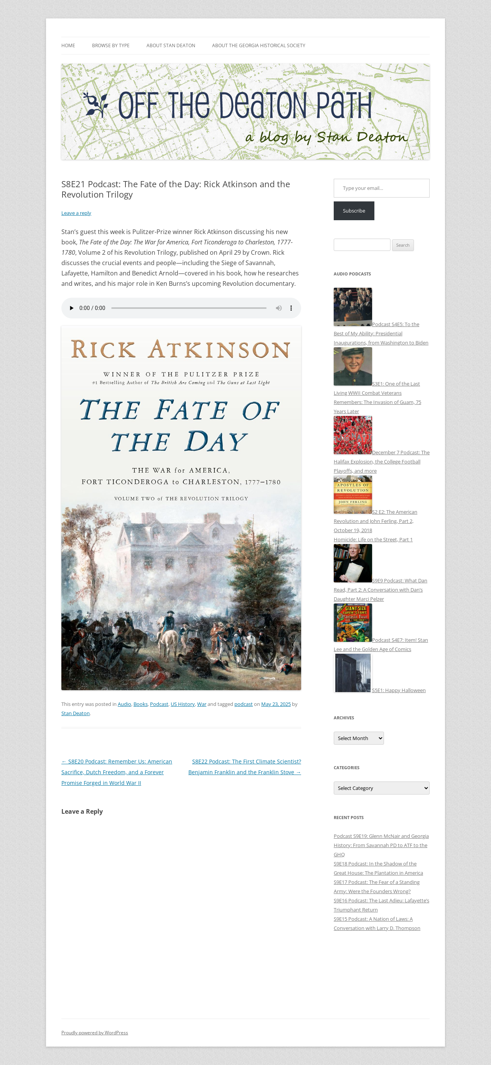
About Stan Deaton (171, 45)
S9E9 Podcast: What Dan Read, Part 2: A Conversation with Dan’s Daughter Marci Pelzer (380, 589)
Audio (124, 704)
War (201, 704)
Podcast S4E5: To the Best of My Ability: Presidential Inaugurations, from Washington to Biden (381, 333)
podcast (243, 704)
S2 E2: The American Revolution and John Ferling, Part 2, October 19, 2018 (375, 521)
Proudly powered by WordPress (94, 1032)
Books (140, 704)
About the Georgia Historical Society (258, 45)
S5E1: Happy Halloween (399, 690)
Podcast (159, 704)
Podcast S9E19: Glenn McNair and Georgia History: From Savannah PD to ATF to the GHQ (381, 845)
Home (68, 45)
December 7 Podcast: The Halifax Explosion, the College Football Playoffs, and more (382, 461)
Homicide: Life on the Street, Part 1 (373, 539)
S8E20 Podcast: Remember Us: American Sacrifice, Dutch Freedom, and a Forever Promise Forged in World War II (116, 772)
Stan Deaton (75, 713)
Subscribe (354, 210)
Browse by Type (111, 45)
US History (183, 704)
